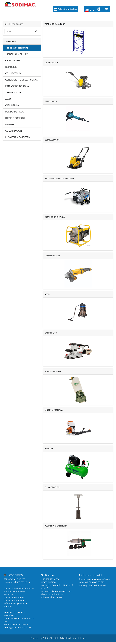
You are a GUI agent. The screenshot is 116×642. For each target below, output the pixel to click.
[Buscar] (22, 31)
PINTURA (9, 124)
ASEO (8, 98)
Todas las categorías (16, 47)
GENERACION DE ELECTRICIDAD (21, 79)
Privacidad (65, 638)
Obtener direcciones (51, 597)
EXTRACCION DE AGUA (17, 86)
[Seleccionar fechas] (66, 9)
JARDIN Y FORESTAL (15, 118)
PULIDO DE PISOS (14, 111)
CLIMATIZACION (13, 130)
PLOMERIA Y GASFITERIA (17, 137)
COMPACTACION (14, 73)
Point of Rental (50, 638)
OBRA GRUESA (12, 60)
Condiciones (79, 638)
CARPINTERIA (12, 105)
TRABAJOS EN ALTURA (16, 53)
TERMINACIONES (14, 92)
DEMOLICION (12, 66)
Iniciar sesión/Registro (99, 9)
